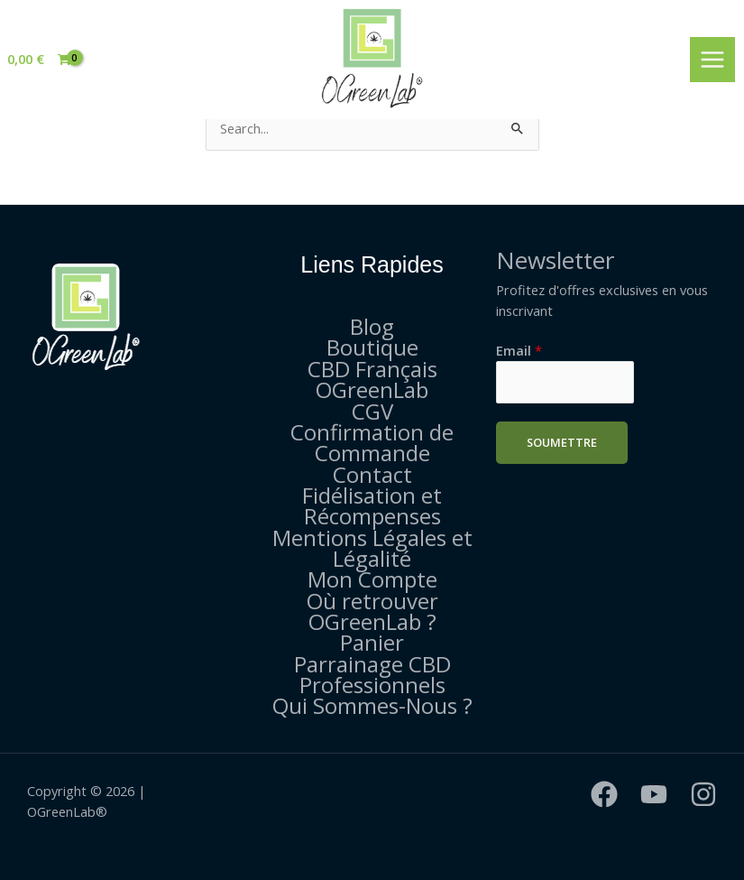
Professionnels (372, 684)
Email (519, 350)
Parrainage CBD (372, 664)
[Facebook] (604, 794)
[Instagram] (703, 794)
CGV (372, 411)
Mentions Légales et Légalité (372, 548)
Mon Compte (372, 579)
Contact (372, 474)
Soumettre (562, 442)
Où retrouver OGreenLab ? (372, 611)
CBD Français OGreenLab (372, 379)
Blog (372, 326)
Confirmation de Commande (372, 442)
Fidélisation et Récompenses (372, 505)
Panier (372, 642)
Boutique (372, 347)
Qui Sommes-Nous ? (372, 705)
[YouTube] (653, 794)
